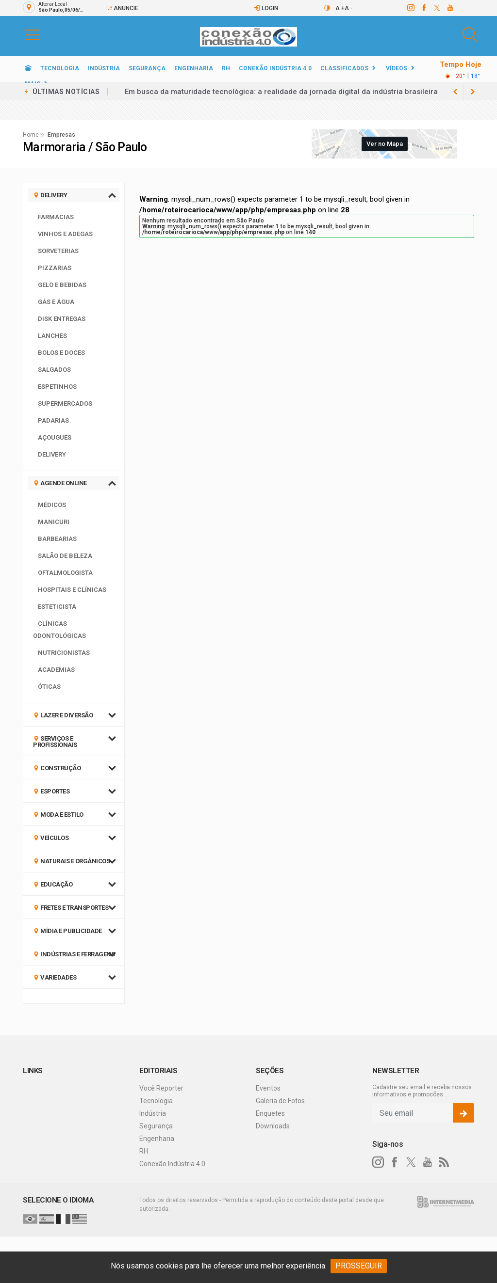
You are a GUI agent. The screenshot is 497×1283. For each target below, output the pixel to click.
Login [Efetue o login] (265, 8)
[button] (32, 34)
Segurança (147, 68)
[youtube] (450, 8)
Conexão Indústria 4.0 (275, 68)
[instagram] (410, 8)
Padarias (53, 420)
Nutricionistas (64, 652)
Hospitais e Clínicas (72, 589)
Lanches (52, 335)
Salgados (54, 369)
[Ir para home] (28, 68)
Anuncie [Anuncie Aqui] (121, 8)
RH (226, 68)
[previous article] (472, 91)
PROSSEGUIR (358, 1265)
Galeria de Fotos (280, 1101)
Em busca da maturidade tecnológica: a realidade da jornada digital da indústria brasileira (281, 91)
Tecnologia (59, 68)
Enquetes (270, 1113)
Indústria (104, 68)
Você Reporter (161, 1088)
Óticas (49, 686)
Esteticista (57, 606)
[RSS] (444, 1162)
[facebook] (423, 8)
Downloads (273, 1126)
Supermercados (65, 403)
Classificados (344, 68)
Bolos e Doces (61, 352)
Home (31, 134)
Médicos (52, 504)
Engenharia (193, 68)
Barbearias (57, 538)
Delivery (52, 454)
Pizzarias (54, 267)
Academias (56, 669)
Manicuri (53, 521)
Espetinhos (57, 386)
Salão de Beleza (65, 555)
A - (349, 8)
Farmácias (56, 217)
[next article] (455, 91)
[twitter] (436, 8)
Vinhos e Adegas (65, 234)
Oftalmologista (65, 572)
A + (340, 8)
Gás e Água (56, 301)
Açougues (54, 437)
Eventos (268, 1088)
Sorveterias (58, 250)
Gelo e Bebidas (62, 284)
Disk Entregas (61, 318)
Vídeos (396, 68)
